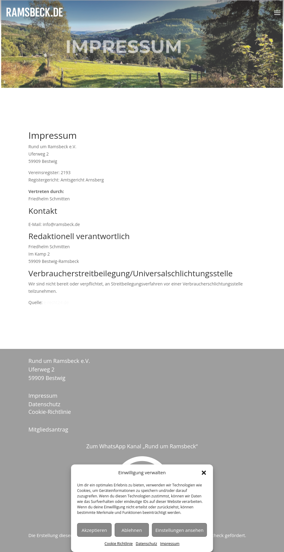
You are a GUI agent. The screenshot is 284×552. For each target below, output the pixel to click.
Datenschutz (146, 543)
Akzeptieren (94, 530)
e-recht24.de (56, 302)
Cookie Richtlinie (118, 543)
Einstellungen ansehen (179, 530)
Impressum (169, 543)
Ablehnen (132, 530)
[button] (204, 473)
